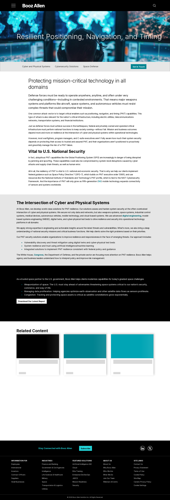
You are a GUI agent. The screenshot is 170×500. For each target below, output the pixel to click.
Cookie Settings (140, 485)
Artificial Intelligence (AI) (82, 464)
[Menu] (13, 5)
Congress (39, 255)
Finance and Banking (50, 464)
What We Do (108, 475)
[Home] (34, 5)
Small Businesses (17, 482)
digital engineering (131, 216)
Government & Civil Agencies (53, 468)
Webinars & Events (110, 482)
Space (44, 482)
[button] (154, 5)
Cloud (74, 468)
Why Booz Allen (109, 468)
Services (22, 373)
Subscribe (85, 448)
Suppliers (15, 478)
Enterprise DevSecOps (81, 475)
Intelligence (46, 471)
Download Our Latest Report (31, 301)
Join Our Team (109, 478)
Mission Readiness (79, 482)
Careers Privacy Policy (142, 482)
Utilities (45, 489)
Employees (15, 464)
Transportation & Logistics (52, 485)
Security (75, 485)
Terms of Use (139, 471)
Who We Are (108, 471)
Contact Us (138, 464)
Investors (15, 471)
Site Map (137, 478)
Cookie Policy (139, 475)
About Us (107, 464)
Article (69, 373)
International (16, 468)
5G (99, 181)
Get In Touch (139, 67)
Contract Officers (18, 475)
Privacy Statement (141, 468)
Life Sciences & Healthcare (52, 475)
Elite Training (77, 471)
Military (45, 478)
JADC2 (75, 478)
